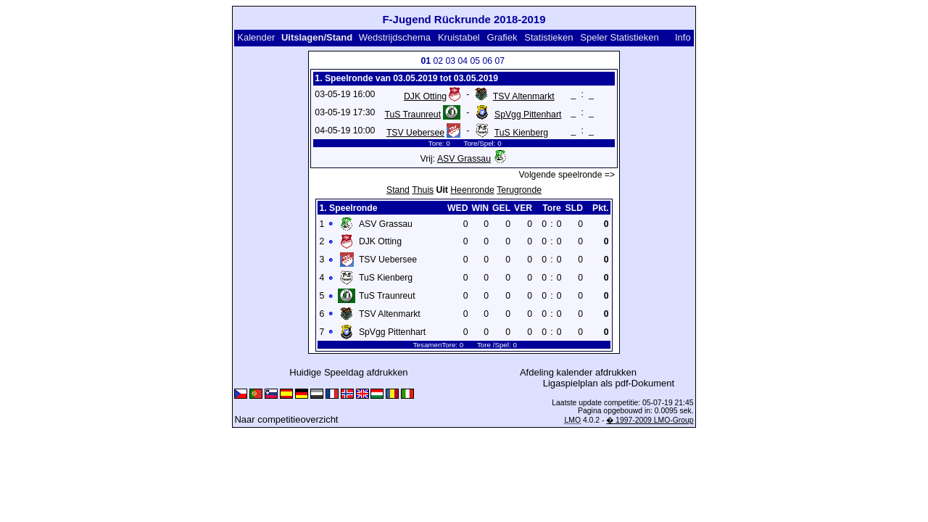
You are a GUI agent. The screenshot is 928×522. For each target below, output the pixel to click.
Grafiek (502, 37)
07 (499, 61)
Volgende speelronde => (567, 175)
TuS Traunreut (412, 114)
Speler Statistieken (619, 37)
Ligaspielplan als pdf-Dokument (608, 383)
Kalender (256, 37)
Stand (398, 190)
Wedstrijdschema (395, 37)
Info (683, 37)
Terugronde (519, 190)
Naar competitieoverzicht (286, 419)
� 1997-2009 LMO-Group (649, 420)
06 (487, 61)
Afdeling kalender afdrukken (578, 372)
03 (450, 61)
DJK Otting (425, 96)
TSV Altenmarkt (524, 96)
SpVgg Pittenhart (527, 114)
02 (438, 61)
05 (475, 61)
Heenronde (472, 190)
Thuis (423, 190)
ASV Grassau (464, 159)
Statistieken (548, 37)
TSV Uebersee (415, 133)
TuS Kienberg (521, 133)
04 (462, 61)
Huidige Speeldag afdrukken (348, 372)
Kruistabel (459, 37)
